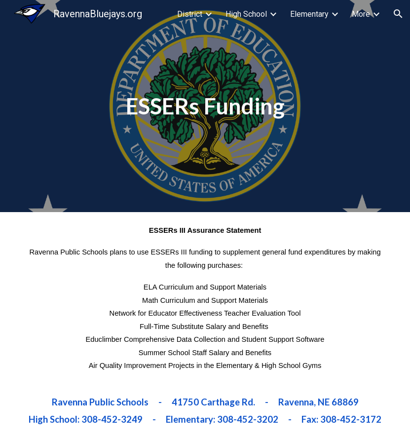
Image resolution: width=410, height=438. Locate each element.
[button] (398, 14)
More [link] (361, 14)
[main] (205, 106)
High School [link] (246, 14)
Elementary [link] (309, 14)
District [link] (189, 14)
